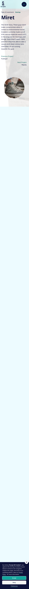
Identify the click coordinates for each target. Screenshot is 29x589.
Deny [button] (14, 582)
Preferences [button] (14, 586)
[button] (26, 562)
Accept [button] (14, 578)
